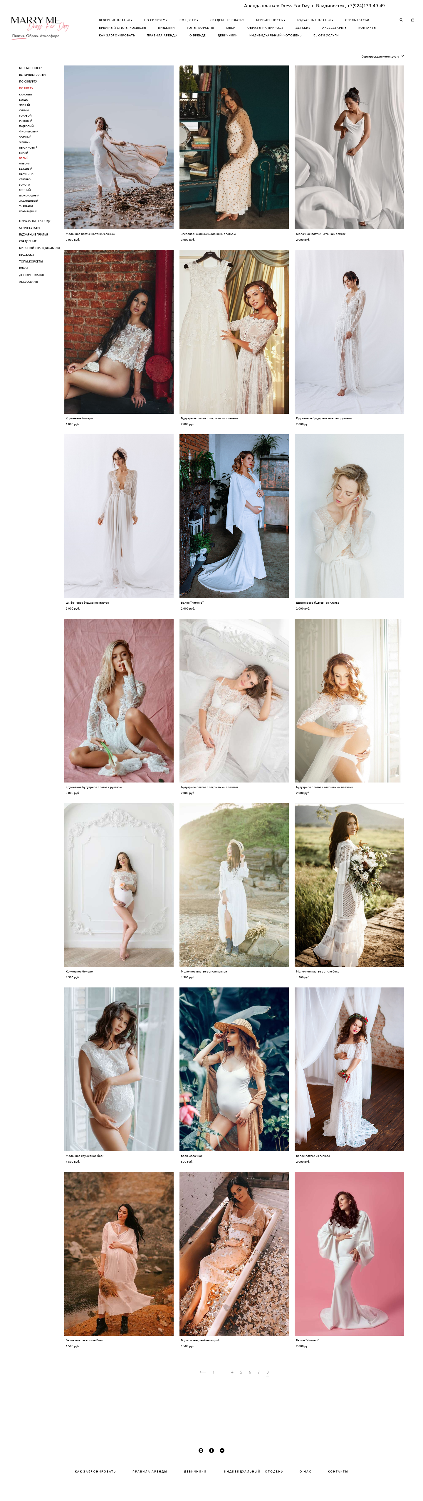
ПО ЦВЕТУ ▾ (271, 21)
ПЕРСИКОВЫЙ (28, 164)
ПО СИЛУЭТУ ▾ (238, 21)
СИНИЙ (24, 127)
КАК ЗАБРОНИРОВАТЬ (200, 44)
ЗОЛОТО (24, 201)
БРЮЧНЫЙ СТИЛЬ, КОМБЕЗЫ (289, 28)
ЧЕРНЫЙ (24, 122)
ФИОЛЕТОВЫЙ (28, 148)
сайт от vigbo (211, 1487)
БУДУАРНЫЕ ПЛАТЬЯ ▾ (200, 28)
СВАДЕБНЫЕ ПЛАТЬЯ (310, 21)
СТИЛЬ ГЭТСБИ (241, 28)
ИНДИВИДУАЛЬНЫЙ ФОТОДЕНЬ (208, 51)
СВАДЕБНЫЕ (28, 258)
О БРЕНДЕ (280, 44)
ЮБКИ (226, 36)
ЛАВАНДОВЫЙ (28, 217)
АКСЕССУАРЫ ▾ (329, 36)
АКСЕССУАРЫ (28, 298)
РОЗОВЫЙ (25, 137)
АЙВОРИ (24, 180)
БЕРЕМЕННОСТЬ (30, 85)
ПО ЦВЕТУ (26, 105)
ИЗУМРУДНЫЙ (28, 228)
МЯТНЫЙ (25, 207)
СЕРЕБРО (25, 196)
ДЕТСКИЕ (298, 36)
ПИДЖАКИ (332, 28)
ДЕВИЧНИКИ (310, 44)
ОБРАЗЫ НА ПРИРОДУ (260, 36)
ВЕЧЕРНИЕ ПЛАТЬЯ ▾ (198, 21)
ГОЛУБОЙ (25, 132)
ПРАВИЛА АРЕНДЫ (244, 44)
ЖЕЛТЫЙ (25, 159)
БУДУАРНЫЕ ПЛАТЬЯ (33, 251)
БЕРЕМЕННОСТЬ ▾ (353, 21)
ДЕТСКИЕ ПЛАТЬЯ (31, 292)
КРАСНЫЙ (25, 111)
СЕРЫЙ (23, 169)
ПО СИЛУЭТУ (28, 98)
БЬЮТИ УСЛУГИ (258, 51)
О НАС (305, 1471)
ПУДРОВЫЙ (26, 143)
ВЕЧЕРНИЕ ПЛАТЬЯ (32, 91)
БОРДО (23, 116)
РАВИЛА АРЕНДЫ (152, 1471)
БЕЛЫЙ (23, 175)
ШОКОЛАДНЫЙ (29, 212)
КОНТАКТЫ (362, 36)
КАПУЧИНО (26, 191)
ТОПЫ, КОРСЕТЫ (195, 36)
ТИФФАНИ (26, 223)
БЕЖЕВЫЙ (25, 185)
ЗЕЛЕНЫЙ (25, 154)
